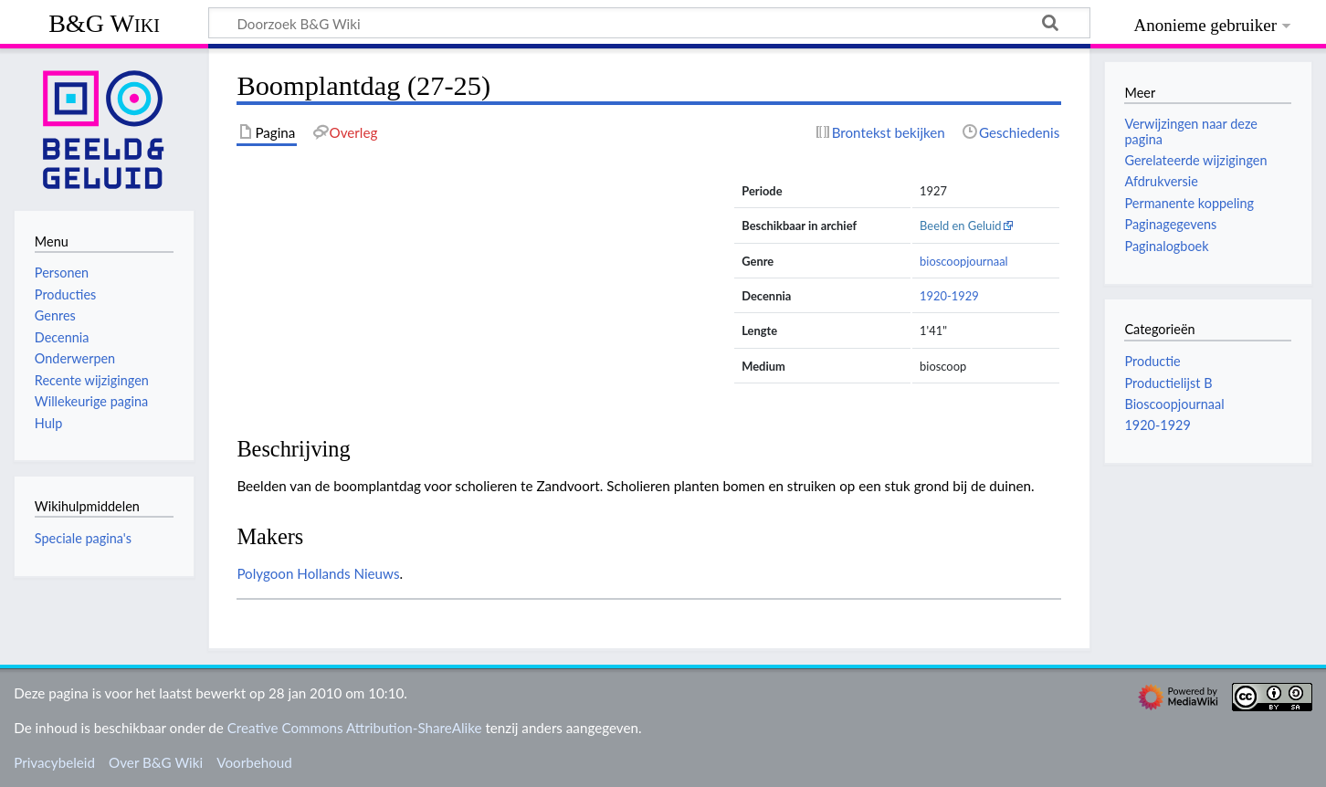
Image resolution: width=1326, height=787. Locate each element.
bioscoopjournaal (964, 261)
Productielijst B (1168, 383)
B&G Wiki (104, 23)
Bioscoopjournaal (1174, 404)
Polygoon (265, 573)
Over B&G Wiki (156, 762)
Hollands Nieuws (348, 573)
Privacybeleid (54, 762)
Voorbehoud (253, 762)
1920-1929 (949, 296)
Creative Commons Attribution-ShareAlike (354, 727)
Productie (1152, 361)
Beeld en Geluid (961, 225)
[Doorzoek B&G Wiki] (649, 22)
